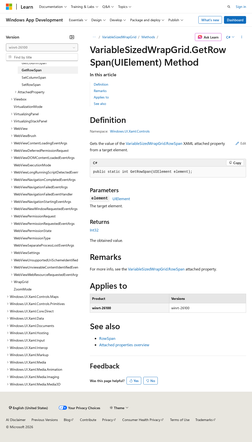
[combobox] (42, 47)
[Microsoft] (9, 6)
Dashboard (235, 20)
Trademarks (204, 419)
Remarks (100, 90)
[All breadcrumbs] (94, 37)
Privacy (107, 419)
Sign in (241, 6)
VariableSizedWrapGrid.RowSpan (154, 143)
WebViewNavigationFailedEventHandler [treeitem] (43, 194)
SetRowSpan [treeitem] (31, 84)
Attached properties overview (124, 344)
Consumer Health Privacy (141, 419)
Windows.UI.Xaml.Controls (130, 131)
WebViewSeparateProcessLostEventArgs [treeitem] (44, 245)
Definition (101, 84)
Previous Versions (45, 419)
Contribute (88, 419)
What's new (210, 20)
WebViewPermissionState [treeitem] (32, 230)
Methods (148, 37)
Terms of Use (179, 419)
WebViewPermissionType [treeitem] (32, 238)
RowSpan (107, 338)
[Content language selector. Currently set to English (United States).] (28, 408)
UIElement (121, 198)
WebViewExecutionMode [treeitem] (32, 165)
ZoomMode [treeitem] (23, 289)
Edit (241, 143)
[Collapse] (72, 37)
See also (100, 103)
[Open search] (229, 6)
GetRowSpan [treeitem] (32, 70)
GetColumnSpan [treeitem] (34, 62)
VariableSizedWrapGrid (119, 37)
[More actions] (241, 37)
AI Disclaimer (16, 419)
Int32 (94, 229)
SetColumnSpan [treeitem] (34, 77)
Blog (67, 419)
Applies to (101, 97)
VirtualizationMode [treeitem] (28, 106)
